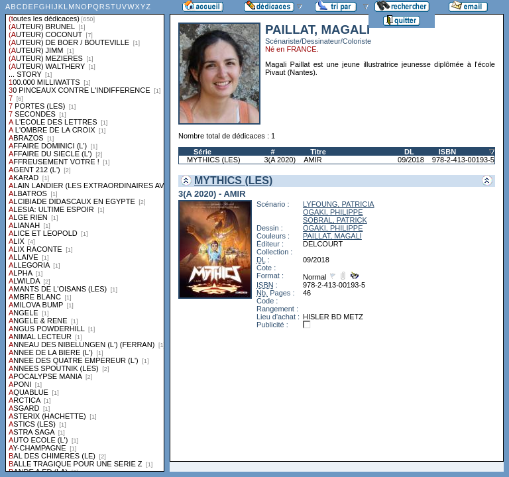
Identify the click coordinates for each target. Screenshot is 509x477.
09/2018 (411, 160)
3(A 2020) (280, 160)
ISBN (447, 152)
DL (409, 152)
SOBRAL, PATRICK (335, 220)
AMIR (313, 160)
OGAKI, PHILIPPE (333, 212)
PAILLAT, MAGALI (332, 236)
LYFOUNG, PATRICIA (338, 204)
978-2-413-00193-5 (463, 160)
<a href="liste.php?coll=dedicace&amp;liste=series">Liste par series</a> (84, 236)
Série (202, 152)
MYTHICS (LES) (214, 160)
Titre (318, 152)
